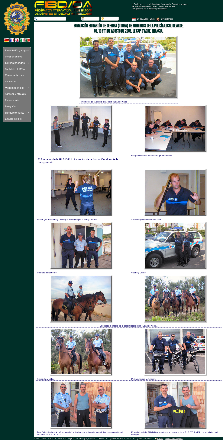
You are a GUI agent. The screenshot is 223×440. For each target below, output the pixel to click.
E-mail (159, 438)
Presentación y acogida (17, 50)
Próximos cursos (13, 56)
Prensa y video (12, 100)
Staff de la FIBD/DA (15, 69)
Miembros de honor (14, 75)
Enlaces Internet (13, 119)
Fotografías (11, 106)
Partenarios (11, 81)
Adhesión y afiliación (15, 94)
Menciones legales (174, 438)
